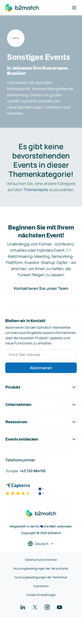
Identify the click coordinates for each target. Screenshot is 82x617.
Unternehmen (41, 404)
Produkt (41, 387)
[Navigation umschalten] (74, 7)
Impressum (41, 586)
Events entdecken (41, 439)
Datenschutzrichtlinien (41, 560)
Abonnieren (41, 367)
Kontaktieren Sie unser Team (41, 288)
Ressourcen (41, 422)
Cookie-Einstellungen (41, 595)
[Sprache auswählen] (41, 544)
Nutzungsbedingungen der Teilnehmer (41, 577)
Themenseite (36, 189)
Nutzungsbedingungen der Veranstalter (41, 568)
